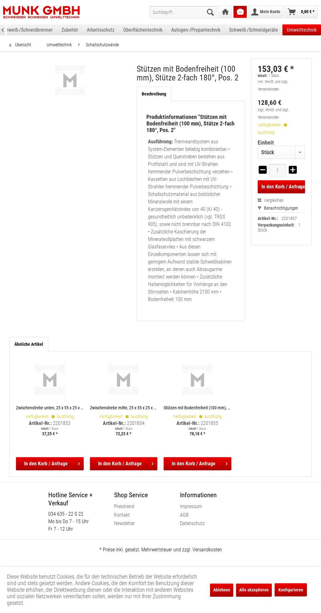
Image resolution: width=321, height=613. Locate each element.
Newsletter (124, 523)
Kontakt (122, 515)
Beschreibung (154, 93)
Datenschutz (192, 523)
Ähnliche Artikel (28, 344)
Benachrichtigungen (278, 208)
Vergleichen (271, 200)
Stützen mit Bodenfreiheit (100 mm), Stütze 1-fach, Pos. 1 (197, 407)
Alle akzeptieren (254, 589)
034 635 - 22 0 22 (65, 514)
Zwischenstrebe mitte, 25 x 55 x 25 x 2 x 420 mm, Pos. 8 (124, 407)
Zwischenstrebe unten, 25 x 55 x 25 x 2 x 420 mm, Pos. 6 (50, 407)
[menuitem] (183, 12)
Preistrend (124, 506)
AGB (184, 515)
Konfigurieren (290, 589)
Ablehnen (221, 589)
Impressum (191, 506)
